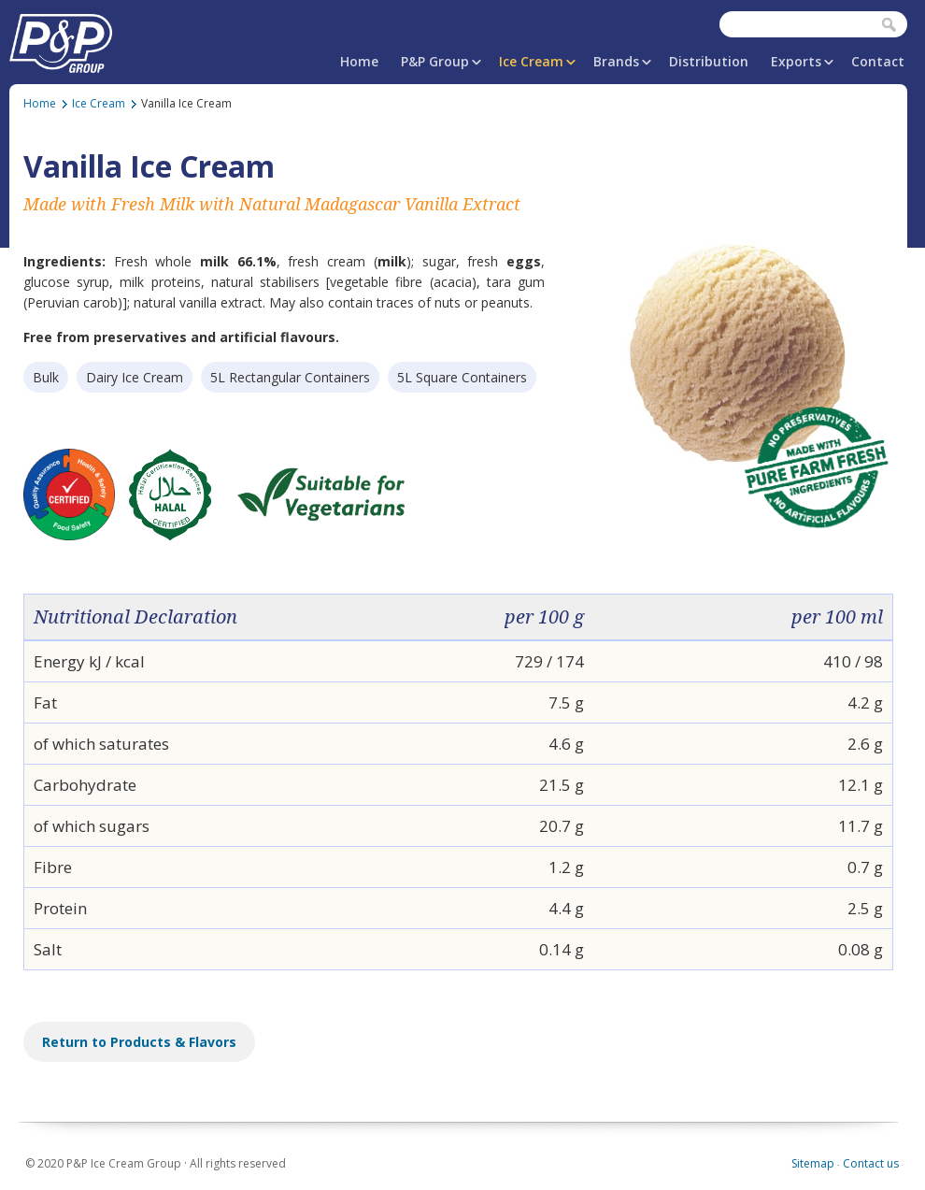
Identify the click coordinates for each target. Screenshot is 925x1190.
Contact (877, 61)
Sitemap (812, 1163)
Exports (796, 61)
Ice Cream (531, 61)
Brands (616, 61)
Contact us (871, 1163)
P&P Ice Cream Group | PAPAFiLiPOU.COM (60, 39)
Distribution (708, 61)
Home (359, 61)
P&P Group (435, 61)
